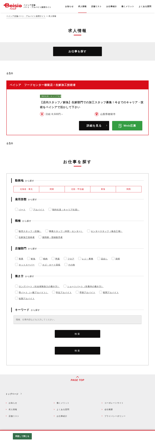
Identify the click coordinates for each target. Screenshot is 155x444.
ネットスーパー (27, 265)
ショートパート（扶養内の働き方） (85, 286)
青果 (21, 259)
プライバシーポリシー (115, 416)
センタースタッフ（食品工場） (107, 231)
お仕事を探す (77, 51)
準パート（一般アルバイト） (33, 292)
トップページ (12, 394)
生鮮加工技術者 (27, 237)
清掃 (117, 259)
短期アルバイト (27, 298)
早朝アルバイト (87, 292)
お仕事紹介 (62, 416)
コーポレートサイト (114, 403)
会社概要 (108, 409)
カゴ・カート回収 (51, 265)
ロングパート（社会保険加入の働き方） (39, 286)
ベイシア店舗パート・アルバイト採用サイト (26, 16)
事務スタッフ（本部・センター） (66, 231)
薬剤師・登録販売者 (52, 237)
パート (22, 209)
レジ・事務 (87, 259)
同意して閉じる (22, 436)
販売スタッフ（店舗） (30, 231)
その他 (71, 265)
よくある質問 (63, 409)
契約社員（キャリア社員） (65, 209)
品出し (104, 259)
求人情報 (13, 409)
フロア (71, 259)
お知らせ (13, 403)
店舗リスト (14, 416)
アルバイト (39, 209)
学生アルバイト (64, 292)
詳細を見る (94, 125)
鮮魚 (33, 259)
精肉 (45, 259)
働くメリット (63, 403)
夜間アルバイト (111, 292)
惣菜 (57, 259)
